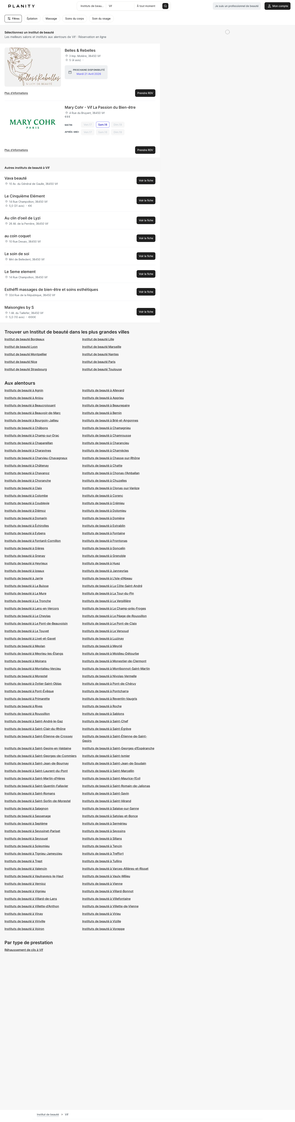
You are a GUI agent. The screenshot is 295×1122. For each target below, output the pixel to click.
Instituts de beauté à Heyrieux (26, 563)
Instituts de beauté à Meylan (25, 646)
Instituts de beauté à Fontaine (103, 533)
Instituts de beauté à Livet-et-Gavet (30, 638)
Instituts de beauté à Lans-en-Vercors (32, 608)
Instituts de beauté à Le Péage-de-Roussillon (114, 616)
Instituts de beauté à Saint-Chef (105, 721)
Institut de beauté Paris (99, 362)
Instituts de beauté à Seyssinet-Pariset (32, 831)
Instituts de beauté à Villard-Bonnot (107, 891)
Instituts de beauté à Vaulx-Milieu (106, 876)
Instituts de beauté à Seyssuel (26, 838)
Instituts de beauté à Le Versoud (105, 631)
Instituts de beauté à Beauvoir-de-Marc (33, 413)
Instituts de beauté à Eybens (25, 533)
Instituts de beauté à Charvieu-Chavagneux (36, 458)
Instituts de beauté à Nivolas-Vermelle (109, 676)
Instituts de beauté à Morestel (26, 676)
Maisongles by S (19, 307)
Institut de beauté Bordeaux (24, 339)
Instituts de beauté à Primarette (27, 698)
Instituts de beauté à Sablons (103, 714)
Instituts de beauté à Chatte (102, 465)
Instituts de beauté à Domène (103, 518)
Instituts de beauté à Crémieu (103, 503)
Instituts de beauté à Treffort (103, 853)
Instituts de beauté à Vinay (24, 914)
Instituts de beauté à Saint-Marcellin (108, 771)
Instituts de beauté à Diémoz (25, 510)
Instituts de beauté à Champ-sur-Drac (32, 435)
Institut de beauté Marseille (101, 347)
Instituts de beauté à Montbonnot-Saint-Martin (116, 668)
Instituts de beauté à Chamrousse (106, 435)
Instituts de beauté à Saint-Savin (105, 793)
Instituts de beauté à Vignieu (25, 891)
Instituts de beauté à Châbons (26, 428)
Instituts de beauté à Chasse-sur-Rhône (111, 458)
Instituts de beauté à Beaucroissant (30, 405)
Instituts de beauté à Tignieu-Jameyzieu (33, 853)
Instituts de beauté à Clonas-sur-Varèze (110, 488)
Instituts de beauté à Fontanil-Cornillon (33, 541)
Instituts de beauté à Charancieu (105, 443)
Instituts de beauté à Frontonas (104, 541)
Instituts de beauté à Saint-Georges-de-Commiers (41, 756)
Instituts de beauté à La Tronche (28, 601)
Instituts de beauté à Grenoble (104, 556)
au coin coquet (18, 236)
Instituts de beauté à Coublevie (27, 503)
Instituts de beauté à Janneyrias (105, 571)
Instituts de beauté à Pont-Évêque (29, 691)
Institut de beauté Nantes (100, 354)
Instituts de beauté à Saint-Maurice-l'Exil (111, 778)
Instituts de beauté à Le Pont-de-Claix (109, 623)
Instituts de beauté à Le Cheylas (28, 616)
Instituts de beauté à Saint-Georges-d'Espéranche (118, 748)
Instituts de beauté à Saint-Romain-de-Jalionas (116, 786)
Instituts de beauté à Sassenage (28, 816)
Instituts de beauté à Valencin (26, 868)
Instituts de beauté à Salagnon (26, 808)
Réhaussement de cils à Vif (24, 950)
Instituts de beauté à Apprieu (103, 398)
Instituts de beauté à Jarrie (24, 578)
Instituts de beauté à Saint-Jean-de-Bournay (37, 763)
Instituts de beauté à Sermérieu (104, 823)
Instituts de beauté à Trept (23, 861)
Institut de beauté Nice (21, 362)
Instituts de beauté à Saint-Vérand (106, 801)
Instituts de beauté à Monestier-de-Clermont (114, 661)
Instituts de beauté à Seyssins (103, 831)
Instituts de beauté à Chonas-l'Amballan (111, 473)
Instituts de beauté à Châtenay (27, 465)
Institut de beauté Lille (98, 339)
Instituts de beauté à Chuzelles (104, 480)
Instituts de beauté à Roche (102, 706)
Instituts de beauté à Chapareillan (29, 443)
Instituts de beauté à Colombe (26, 495)
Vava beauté (16, 178)
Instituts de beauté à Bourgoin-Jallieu (32, 420)
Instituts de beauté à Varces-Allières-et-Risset (115, 868)
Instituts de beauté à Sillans (102, 838)
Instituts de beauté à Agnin (24, 390)
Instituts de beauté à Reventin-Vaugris (109, 698)
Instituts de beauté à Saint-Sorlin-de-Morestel (38, 801)
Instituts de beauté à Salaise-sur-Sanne (110, 808)
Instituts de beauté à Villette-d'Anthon (32, 906)
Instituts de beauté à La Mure (25, 593)
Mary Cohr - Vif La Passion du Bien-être (100, 107)
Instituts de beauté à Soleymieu (27, 846)
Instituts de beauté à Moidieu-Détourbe (110, 653)
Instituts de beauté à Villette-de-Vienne (110, 906)
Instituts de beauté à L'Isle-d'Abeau (107, 578)
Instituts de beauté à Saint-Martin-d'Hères (35, 778)
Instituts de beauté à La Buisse (27, 586)
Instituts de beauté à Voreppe (103, 929)
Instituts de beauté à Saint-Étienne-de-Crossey (39, 736)
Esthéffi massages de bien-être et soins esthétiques (51, 289)
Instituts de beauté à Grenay (25, 556)
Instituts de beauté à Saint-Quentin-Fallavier (36, 786)
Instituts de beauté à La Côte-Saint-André (112, 586)
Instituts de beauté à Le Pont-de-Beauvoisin (36, 623)
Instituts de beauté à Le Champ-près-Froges (114, 608)
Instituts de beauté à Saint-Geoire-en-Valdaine (38, 748)
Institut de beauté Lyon (21, 347)
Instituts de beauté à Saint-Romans (30, 793)
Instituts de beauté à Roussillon (27, 714)
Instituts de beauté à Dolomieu (104, 510)
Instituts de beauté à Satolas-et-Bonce (110, 816)
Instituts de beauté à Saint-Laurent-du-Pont (36, 771)
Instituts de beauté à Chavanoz (27, 473)
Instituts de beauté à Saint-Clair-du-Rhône (35, 729)
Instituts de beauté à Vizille (101, 921)
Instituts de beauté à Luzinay (103, 638)
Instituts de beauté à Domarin (26, 518)
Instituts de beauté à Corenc (102, 495)
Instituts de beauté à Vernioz (25, 883)
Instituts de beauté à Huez (101, 563)
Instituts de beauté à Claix (23, 488)
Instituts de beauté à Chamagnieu (106, 428)
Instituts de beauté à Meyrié (102, 646)
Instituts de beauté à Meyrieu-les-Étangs (34, 653)
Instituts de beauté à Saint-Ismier (106, 756)
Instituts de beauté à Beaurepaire (106, 405)
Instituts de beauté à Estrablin (103, 526)
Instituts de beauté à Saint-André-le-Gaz (34, 721)
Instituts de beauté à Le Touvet (27, 631)
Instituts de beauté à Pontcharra (105, 691)
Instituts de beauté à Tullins (102, 861)
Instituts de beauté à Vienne (102, 883)
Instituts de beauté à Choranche (28, 480)
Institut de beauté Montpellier (26, 354)
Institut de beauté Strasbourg (26, 369)
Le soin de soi (17, 254)
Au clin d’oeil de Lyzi (22, 218)
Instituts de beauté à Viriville (25, 921)
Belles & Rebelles (80, 50)
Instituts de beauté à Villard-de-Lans (31, 899)
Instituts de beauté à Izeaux (24, 571)
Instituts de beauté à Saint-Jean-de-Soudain (114, 763)
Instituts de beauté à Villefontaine (106, 899)
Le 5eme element (20, 271)
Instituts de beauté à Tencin (102, 846)
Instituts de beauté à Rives (24, 706)
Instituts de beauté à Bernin (102, 413)
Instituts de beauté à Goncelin (103, 548)
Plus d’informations (16, 93)
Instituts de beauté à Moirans (25, 661)
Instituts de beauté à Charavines (28, 450)
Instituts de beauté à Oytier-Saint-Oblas (33, 683)
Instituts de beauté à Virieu (101, 914)
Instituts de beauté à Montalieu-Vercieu (33, 668)
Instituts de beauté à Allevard (103, 390)
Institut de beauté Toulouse (102, 369)
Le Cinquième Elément (25, 196)
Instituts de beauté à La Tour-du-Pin (108, 593)
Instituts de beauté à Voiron (24, 929)
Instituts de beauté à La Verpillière (106, 601)
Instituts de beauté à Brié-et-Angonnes (110, 420)
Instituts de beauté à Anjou (24, 398)
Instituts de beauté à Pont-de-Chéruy (109, 683)
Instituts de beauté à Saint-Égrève (106, 729)
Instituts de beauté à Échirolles (27, 526)
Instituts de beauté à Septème (26, 823)
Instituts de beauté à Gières (24, 548)
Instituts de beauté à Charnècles (105, 450)
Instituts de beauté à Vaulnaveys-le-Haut (34, 876)
